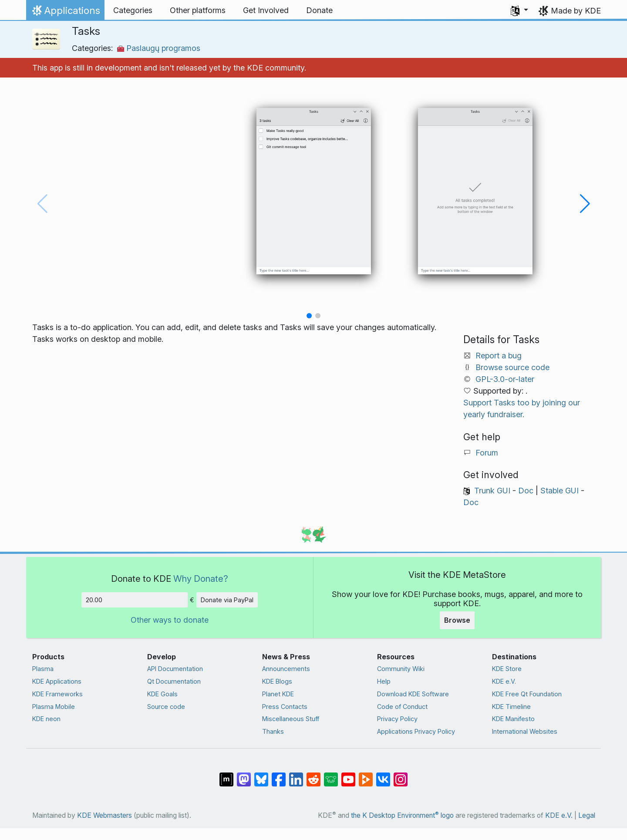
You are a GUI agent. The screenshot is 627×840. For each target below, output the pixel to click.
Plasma (43, 668)
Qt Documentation (174, 681)
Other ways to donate (170, 619)
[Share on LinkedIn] (296, 775)
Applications (65, 12)
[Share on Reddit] (313, 775)
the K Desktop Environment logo (402, 815)
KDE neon (46, 718)
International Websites (524, 731)
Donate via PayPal (227, 600)
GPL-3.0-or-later (504, 379)
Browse (457, 620)
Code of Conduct (402, 706)
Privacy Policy (397, 718)
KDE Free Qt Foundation (527, 694)
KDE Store (507, 668)
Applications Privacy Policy (416, 731)
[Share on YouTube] (348, 775)
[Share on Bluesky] (261, 775)
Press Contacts (284, 706)
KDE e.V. (504, 681)
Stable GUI (559, 490)
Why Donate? (200, 578)
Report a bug (498, 355)
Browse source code (512, 367)
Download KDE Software (413, 694)
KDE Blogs (277, 681)
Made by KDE (576, 10)
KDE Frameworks (57, 694)
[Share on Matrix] (226, 775)
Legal (586, 815)
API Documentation (175, 668)
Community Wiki (401, 668)
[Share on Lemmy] (331, 775)
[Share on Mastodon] (244, 775)
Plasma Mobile (53, 706)
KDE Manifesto (513, 718)
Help (384, 681)
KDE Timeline (511, 706)
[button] (519, 10)
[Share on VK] (383, 775)
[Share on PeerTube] (366, 775)
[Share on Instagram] (401, 775)
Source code (166, 706)
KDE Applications (56, 681)
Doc (525, 490)
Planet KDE (278, 694)
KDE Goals (162, 694)
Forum (486, 452)
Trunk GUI (492, 490)
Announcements (286, 668)
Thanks (273, 731)
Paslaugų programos (158, 48)
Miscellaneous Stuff (290, 718)
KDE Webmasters (104, 815)
